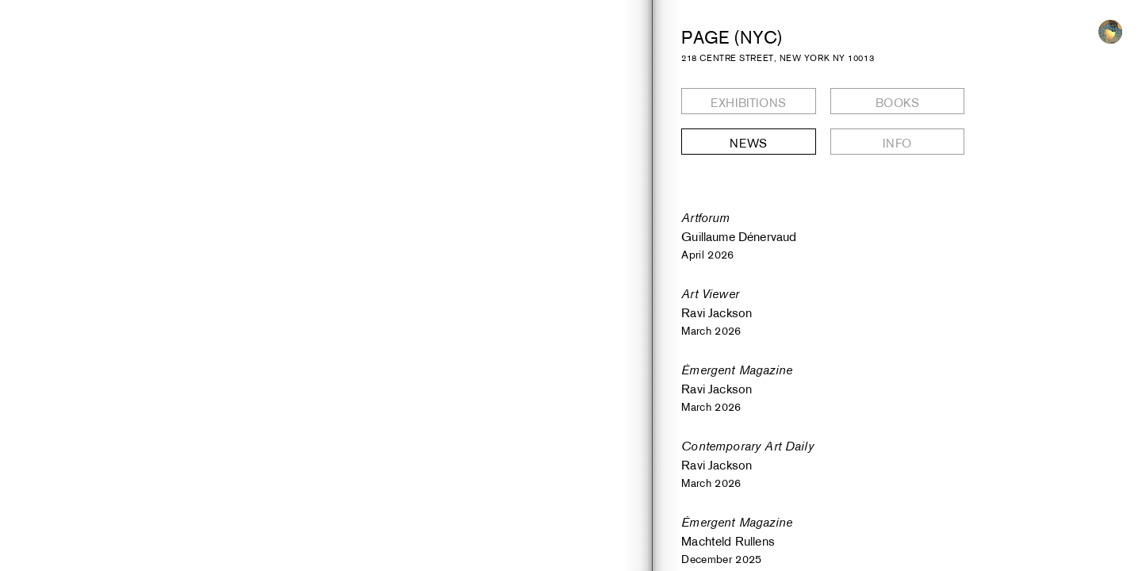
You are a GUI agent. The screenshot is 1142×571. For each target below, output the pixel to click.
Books (898, 102)
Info (897, 143)
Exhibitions (749, 102)
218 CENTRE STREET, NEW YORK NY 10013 (777, 57)
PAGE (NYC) (732, 37)
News (748, 143)
